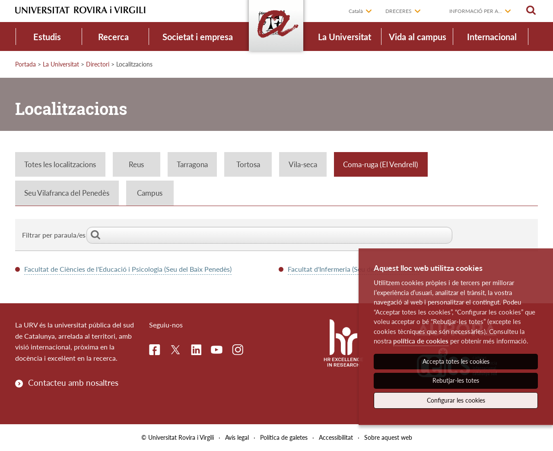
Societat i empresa (197, 37)
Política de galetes (284, 437)
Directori (97, 64)
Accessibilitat (336, 437)
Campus (149, 192)
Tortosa (248, 164)
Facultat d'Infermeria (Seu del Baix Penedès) (354, 269)
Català (356, 11)
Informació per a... (475, 11)
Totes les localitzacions (60, 164)
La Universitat (344, 37)
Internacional (492, 37)
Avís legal (237, 437)
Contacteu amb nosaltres (73, 382)
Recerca (113, 37)
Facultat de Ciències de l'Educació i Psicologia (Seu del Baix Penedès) (128, 269)
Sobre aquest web (388, 437)
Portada (25, 64)
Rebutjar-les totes (455, 380)
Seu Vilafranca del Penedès (66, 192)
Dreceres (398, 11)
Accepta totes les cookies (456, 361)
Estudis (47, 37)
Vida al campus (417, 37)
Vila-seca (303, 164)
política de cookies (420, 341)
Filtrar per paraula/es (237, 235)
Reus (136, 164)
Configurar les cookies (456, 400)
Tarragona (192, 164)
